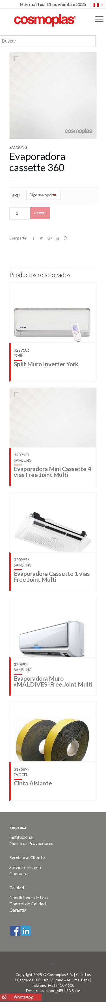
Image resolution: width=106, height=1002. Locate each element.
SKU (16, 195)
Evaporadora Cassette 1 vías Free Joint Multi (52, 576)
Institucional (21, 837)
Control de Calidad (27, 903)
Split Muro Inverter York (46, 363)
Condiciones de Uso (28, 897)
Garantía (17, 909)
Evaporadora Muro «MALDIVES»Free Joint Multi (53, 681)
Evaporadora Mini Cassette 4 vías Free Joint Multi (52, 471)
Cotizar (40, 213)
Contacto (18, 873)
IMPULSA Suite (67, 990)
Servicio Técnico (25, 867)
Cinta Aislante (33, 783)
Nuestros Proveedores (31, 843)
